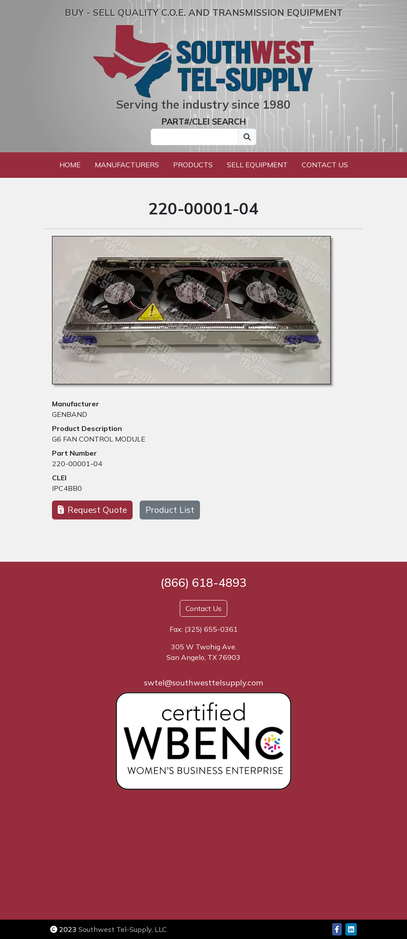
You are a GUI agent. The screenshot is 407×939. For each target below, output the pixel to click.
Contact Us (325, 164)
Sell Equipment (257, 164)
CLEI (59, 477)
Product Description (87, 428)
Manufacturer (75, 403)
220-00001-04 (77, 463)
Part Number (74, 453)
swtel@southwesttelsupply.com (203, 683)
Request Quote (92, 509)
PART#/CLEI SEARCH (204, 121)
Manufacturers (127, 164)
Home (70, 164)
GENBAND (69, 414)
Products (193, 164)
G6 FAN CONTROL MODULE (98, 439)
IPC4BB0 (67, 488)
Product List (169, 509)
